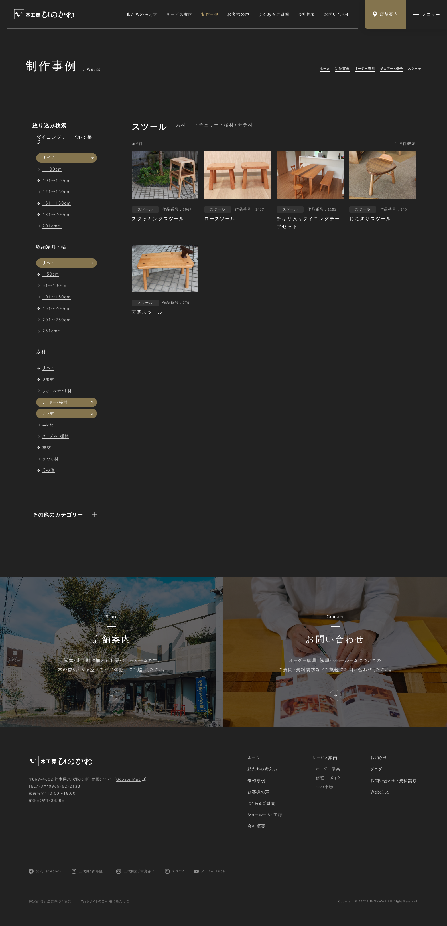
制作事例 (210, 14)
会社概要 (307, 14)
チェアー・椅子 (391, 68)
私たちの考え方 (141, 14)
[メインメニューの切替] (426, 14)
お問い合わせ (337, 14)
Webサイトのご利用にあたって (105, 901)
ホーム (325, 68)
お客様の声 (238, 14)
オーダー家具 (365, 68)
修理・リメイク (328, 778)
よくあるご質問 (273, 14)
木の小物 (324, 787)
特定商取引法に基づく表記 (50, 901)
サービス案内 (179, 14)
